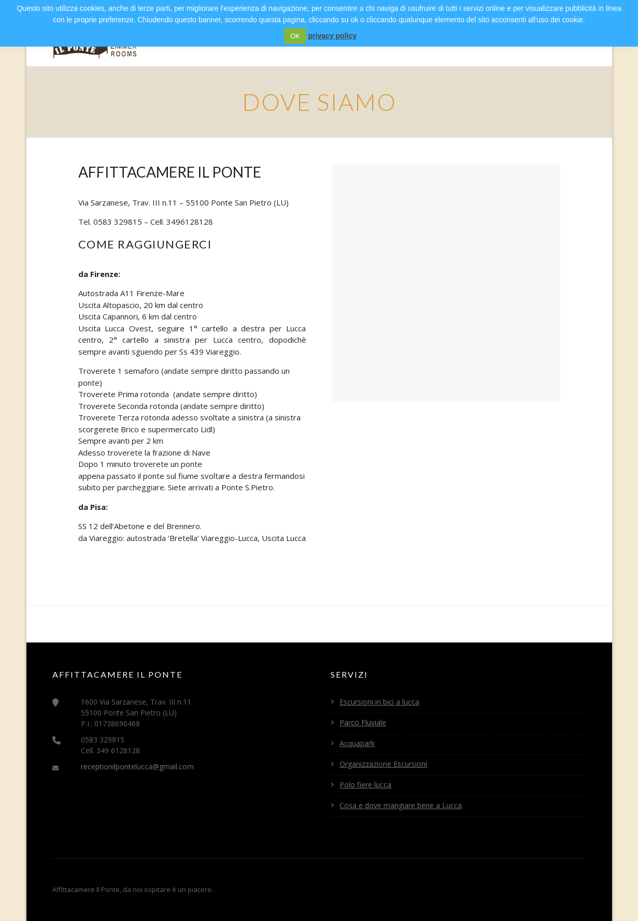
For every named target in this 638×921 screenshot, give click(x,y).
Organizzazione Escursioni (383, 764)
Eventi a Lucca (376, 42)
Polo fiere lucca (365, 785)
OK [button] (295, 36)
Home (222, 42)
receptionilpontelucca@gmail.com (137, 766)
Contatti (567, 42)
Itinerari (441, 42)
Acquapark (357, 743)
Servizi (314, 42)
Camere (267, 42)
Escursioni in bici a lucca (379, 702)
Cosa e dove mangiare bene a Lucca (400, 805)
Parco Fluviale (362, 722)
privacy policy (332, 36)
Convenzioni (504, 42)
